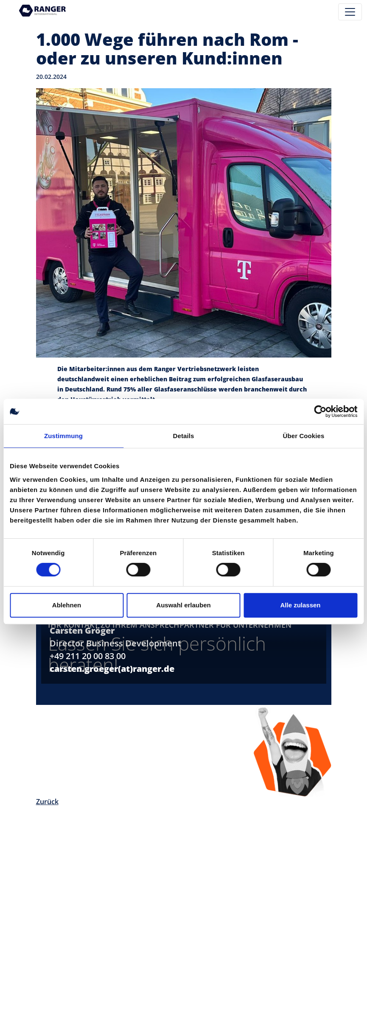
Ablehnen (66, 605)
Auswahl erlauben (183, 605)
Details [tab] (183, 435)
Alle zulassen (300, 605)
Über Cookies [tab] (304, 435)
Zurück (47, 801)
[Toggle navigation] (350, 11)
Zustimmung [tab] (63, 435)
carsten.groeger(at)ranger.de (112, 668)
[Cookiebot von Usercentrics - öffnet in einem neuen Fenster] (320, 411)
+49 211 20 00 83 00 (88, 656)
